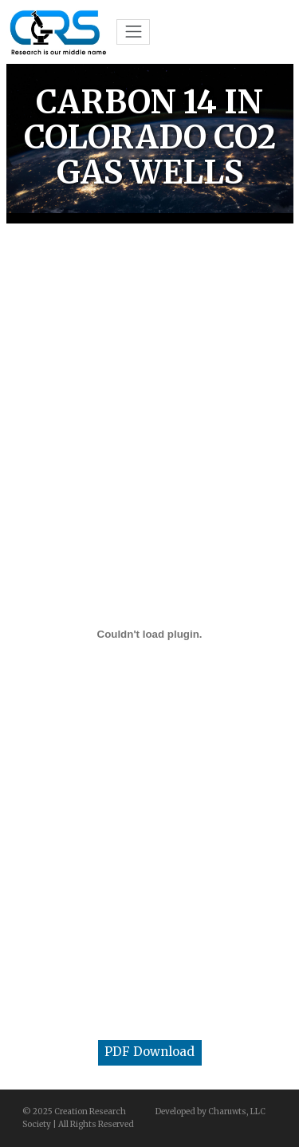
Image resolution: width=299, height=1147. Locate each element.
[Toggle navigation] (133, 32)
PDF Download (149, 1051)
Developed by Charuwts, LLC (210, 1111)
